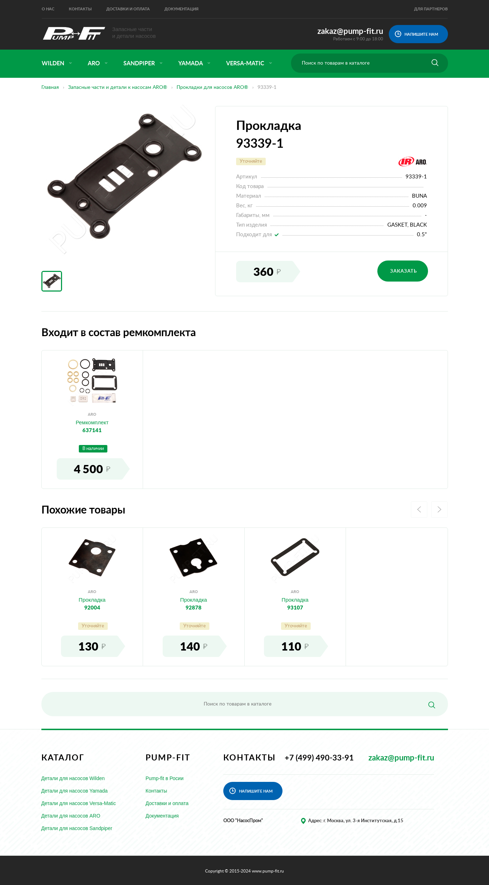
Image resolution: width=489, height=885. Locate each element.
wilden (57, 63)
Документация (181, 9)
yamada (194, 63)
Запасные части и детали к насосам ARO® (117, 87)
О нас (48, 9)
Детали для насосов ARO (71, 816)
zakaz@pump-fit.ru (350, 31)
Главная (50, 87)
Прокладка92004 (92, 603)
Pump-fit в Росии (165, 778)
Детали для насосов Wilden (73, 778)
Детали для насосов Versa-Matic (78, 803)
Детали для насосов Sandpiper (76, 828)
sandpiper (143, 63)
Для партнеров (431, 9)
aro (98, 63)
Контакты (80, 9)
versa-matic (249, 63)
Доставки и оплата (128, 9)
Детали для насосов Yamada (74, 791)
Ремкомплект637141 (92, 426)
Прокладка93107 (295, 603)
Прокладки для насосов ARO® (212, 87)
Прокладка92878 (193, 603)
